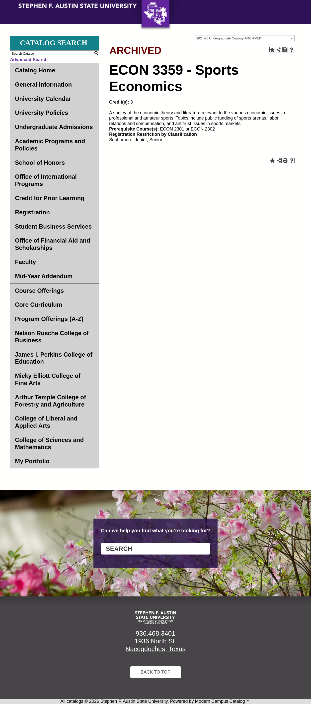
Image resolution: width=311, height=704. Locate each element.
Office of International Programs (46, 180)
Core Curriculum (38, 304)
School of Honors (40, 162)
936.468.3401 (155, 633)
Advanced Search (29, 59)
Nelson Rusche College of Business (52, 337)
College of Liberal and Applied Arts (46, 422)
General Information (43, 84)
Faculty (25, 262)
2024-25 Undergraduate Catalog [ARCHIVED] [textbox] (229, 38)
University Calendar (43, 98)
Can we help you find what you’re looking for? (155, 530)
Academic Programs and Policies (50, 145)
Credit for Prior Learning (49, 198)
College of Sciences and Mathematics (49, 443)
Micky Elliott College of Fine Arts (47, 379)
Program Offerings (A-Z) (49, 318)
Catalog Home (35, 70)
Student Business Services (53, 226)
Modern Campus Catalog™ (222, 701)
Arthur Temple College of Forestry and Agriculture (50, 401)
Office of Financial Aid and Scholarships (52, 244)
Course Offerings (39, 290)
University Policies (41, 112)
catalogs (75, 701)
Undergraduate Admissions (54, 127)
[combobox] (245, 38)
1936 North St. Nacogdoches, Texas (156, 645)
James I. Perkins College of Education (53, 358)
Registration (32, 212)
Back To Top (155, 672)
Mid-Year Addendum (44, 276)
